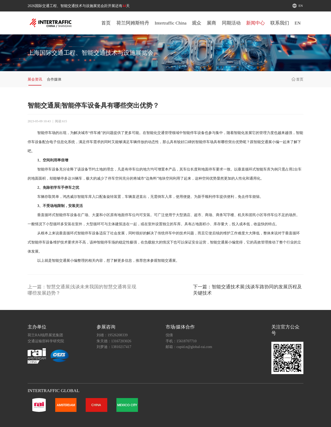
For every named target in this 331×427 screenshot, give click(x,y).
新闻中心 (255, 23)
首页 (106, 23)
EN (300, 6)
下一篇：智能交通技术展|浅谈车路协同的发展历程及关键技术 (247, 290)
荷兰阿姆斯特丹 (132, 23)
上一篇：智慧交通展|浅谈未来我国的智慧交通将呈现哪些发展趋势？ (82, 290)
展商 (211, 23)
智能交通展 (263, 142)
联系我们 (279, 23)
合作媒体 (54, 79)
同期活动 (231, 23)
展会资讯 (35, 79)
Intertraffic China (170, 23)
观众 (196, 23)
